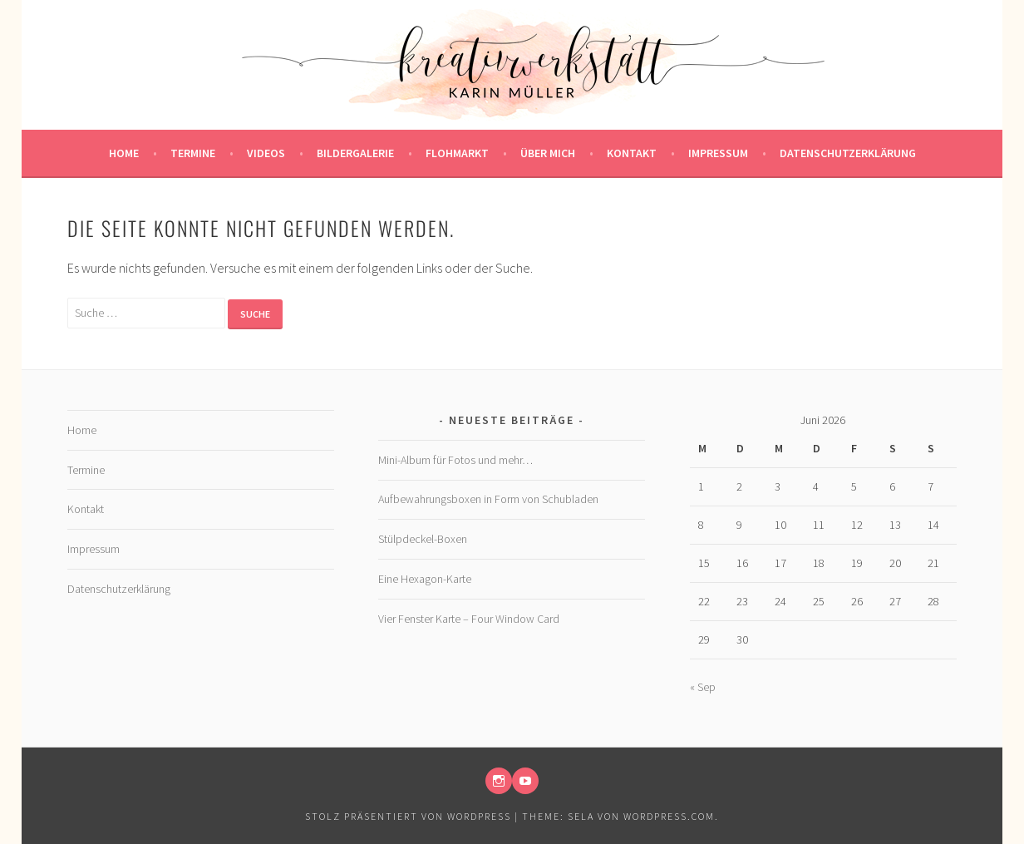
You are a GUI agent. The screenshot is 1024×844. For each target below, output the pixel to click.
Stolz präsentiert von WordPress (408, 816)
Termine (192, 153)
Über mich (547, 153)
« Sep (703, 686)
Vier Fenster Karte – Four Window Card (468, 618)
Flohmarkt (457, 153)
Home (124, 153)
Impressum (718, 153)
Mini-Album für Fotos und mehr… (455, 459)
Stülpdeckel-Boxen (422, 538)
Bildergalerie (355, 153)
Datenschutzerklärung (848, 153)
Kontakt (632, 153)
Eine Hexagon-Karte (424, 578)
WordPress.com (669, 816)
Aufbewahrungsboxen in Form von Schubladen (488, 498)
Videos (266, 153)
